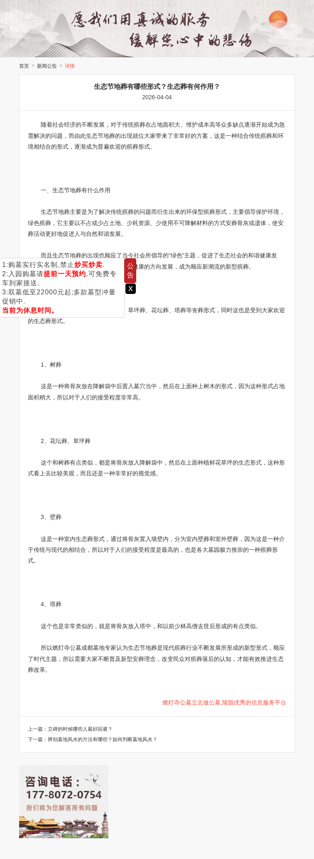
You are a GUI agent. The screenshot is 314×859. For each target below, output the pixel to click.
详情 (70, 66)
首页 (24, 66)
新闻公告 (47, 66)
